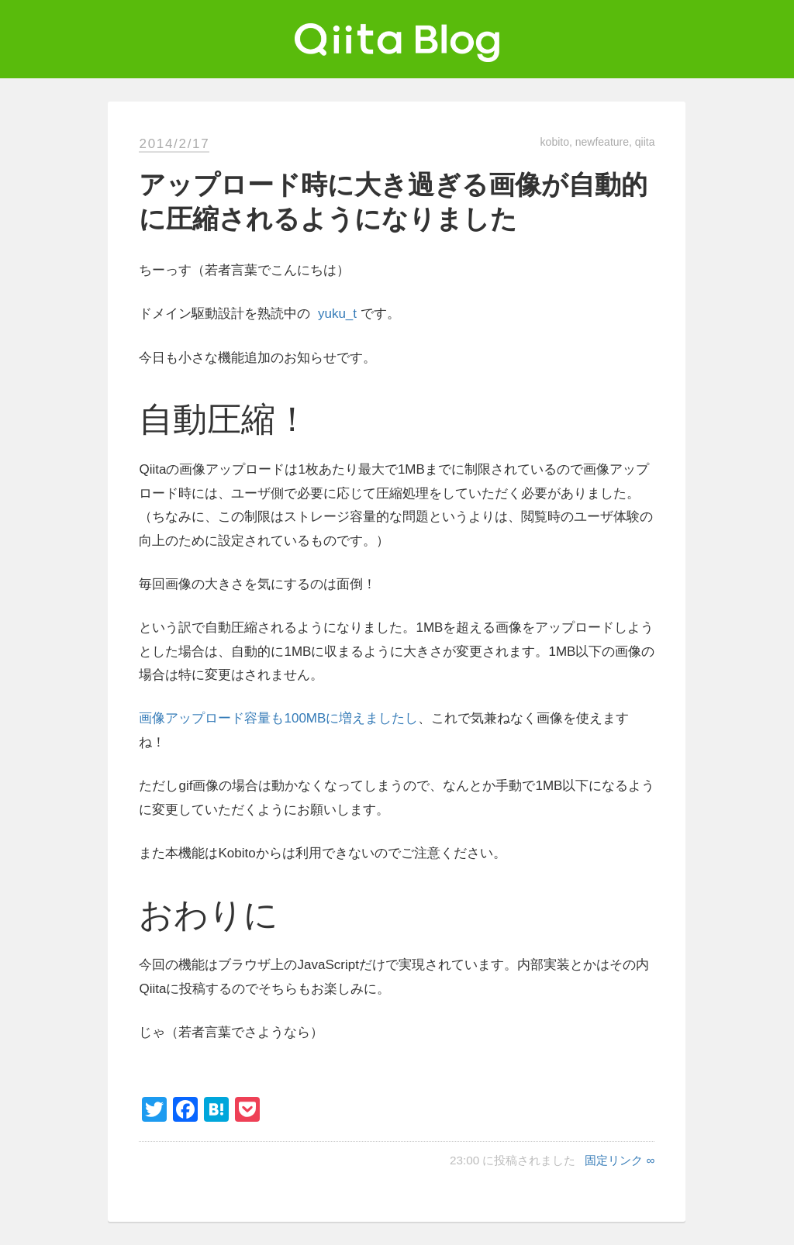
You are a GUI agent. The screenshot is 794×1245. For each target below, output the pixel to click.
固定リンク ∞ (619, 1160)
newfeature (602, 142)
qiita (645, 142)
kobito (554, 142)
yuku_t (337, 313)
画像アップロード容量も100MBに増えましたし (278, 718)
